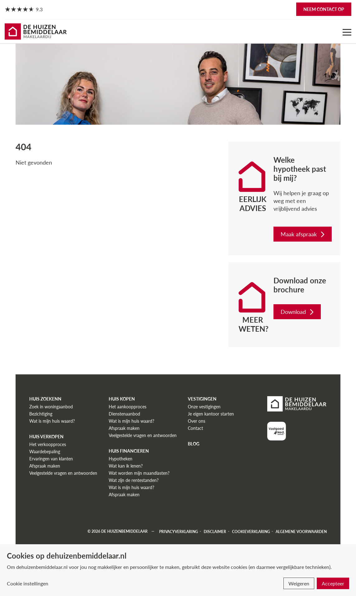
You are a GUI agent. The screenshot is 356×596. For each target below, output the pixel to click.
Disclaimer (215, 531)
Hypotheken (120, 458)
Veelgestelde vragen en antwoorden (63, 473)
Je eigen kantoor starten (211, 413)
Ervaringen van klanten (51, 458)
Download (298, 311)
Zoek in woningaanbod (51, 406)
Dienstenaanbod (124, 413)
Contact (195, 428)
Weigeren (298, 583)
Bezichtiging (40, 413)
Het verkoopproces (47, 444)
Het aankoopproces (127, 406)
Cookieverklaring (251, 531)
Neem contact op (323, 9)
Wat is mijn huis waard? (52, 421)
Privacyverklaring (178, 531)
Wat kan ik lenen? (126, 466)
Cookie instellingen (27, 583)
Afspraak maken (44, 466)
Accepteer (333, 583)
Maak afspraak (303, 234)
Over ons (196, 421)
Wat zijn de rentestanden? (134, 480)
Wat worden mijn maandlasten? (139, 473)
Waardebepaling (44, 451)
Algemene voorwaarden (301, 531)
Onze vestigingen (204, 406)
